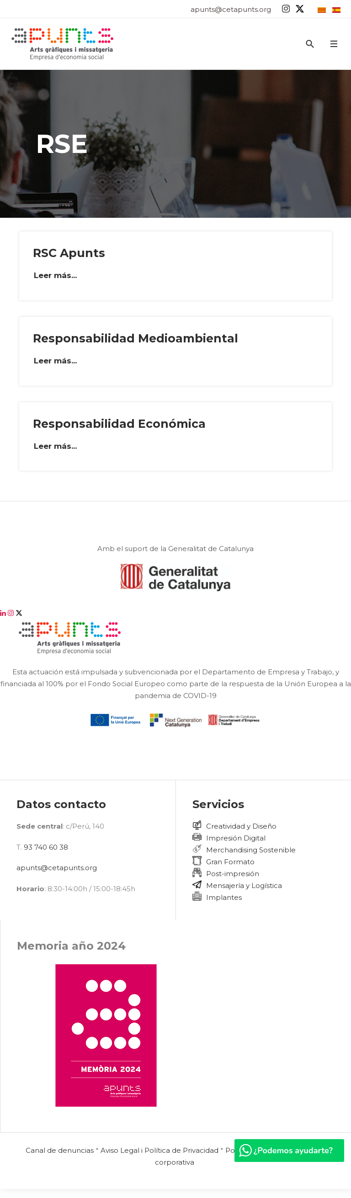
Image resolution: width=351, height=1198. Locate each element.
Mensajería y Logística (244, 885)
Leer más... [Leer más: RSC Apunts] (55, 275)
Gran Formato (230, 861)
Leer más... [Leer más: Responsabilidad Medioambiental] (55, 360)
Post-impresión (232, 873)
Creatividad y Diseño (241, 826)
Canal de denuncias (60, 1150)
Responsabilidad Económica (119, 424)
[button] (333, 44)
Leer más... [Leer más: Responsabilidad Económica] (55, 446)
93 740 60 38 (46, 847)
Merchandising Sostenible (251, 850)
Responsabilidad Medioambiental (135, 338)
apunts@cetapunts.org (231, 9)
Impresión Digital (236, 838)
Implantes (224, 897)
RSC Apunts (69, 253)
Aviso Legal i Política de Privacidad (159, 1150)
